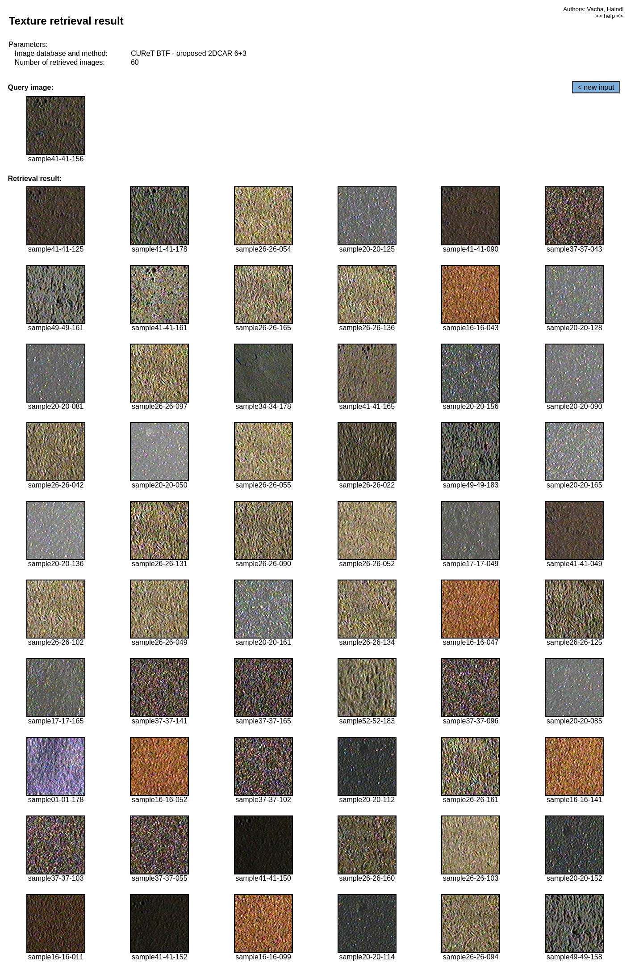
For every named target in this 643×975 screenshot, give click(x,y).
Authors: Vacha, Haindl (593, 9)
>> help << (609, 16)
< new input (595, 87)
